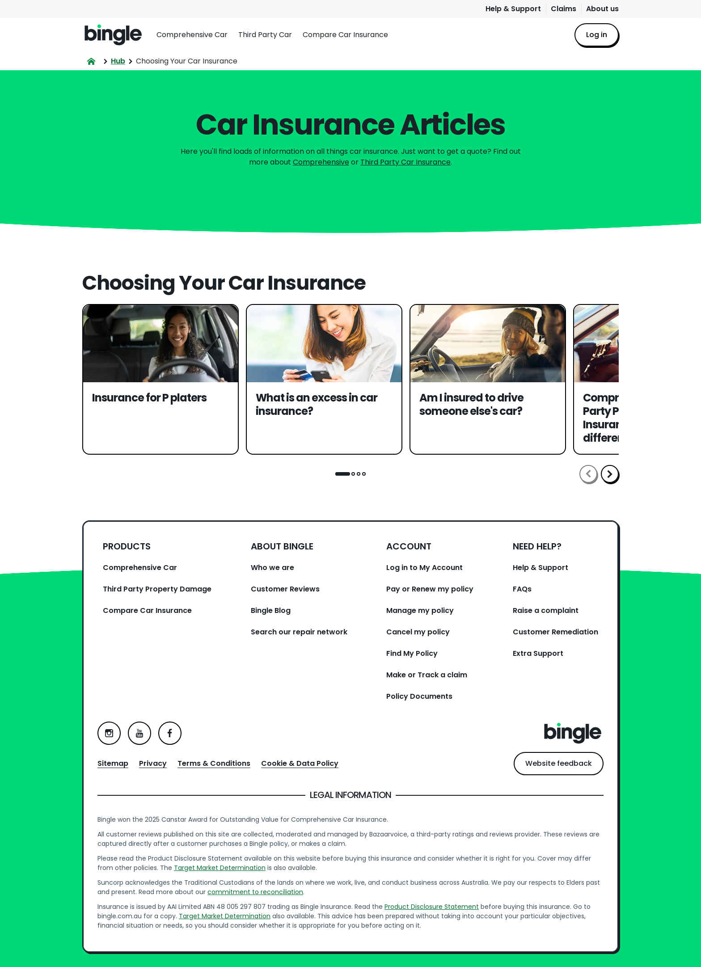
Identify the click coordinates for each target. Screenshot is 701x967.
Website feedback (558, 763)
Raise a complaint (546, 610)
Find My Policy (412, 653)
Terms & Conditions (213, 763)
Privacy (153, 763)
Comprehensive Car (192, 35)
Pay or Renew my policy (429, 589)
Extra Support (538, 653)
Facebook (170, 733)
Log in (596, 35)
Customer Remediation (555, 632)
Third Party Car (265, 35)
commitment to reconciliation (255, 891)
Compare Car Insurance (345, 35)
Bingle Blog (271, 610)
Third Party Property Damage (157, 589)
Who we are (272, 567)
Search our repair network (299, 632)
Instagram (109, 733)
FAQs (522, 589)
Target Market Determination (220, 867)
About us (602, 9)
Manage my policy (420, 610)
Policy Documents (419, 696)
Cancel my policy (418, 632)
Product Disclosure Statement (431, 906)
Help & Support (513, 9)
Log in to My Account (424, 567)
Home (113, 35)
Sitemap (112, 763)
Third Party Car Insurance (405, 162)
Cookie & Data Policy (299, 763)
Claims (563, 9)
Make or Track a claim (426, 675)
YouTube (139, 733)
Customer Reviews (285, 589)
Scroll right (610, 474)
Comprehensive (321, 162)
